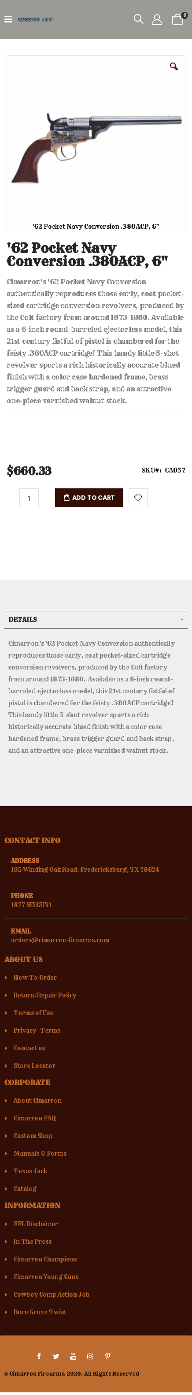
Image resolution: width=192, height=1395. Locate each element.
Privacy (25, 1030)
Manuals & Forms (40, 1153)
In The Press (33, 1241)
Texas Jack (30, 1171)
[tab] (96, 620)
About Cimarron (38, 1100)
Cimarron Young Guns (46, 1276)
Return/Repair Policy (45, 995)
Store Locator (34, 1065)
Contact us (29, 1048)
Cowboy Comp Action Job (52, 1294)
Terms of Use (33, 1012)
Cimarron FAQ (35, 1118)
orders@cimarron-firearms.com (60, 940)
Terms (50, 1030)
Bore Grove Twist (40, 1312)
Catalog (25, 1188)
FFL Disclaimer (36, 1224)
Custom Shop (33, 1135)
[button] (174, 73)
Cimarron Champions (45, 1259)
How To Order (35, 977)
